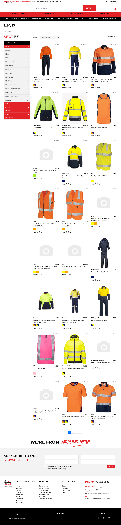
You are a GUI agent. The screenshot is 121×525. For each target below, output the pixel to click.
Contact (64, 486)
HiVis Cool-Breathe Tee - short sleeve (73, 416)
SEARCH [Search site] (89, 8)
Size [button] (17, 104)
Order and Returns (45, 492)
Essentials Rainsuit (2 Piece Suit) (100, 272)
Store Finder (66, 490)
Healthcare (48, 19)
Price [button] (17, 114)
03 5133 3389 (102, 482)
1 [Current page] (69, 432)
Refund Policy (43, 490)
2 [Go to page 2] (72, 432)
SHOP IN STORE (104, 14)
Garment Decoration (45, 499)
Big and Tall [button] (17, 117)
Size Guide (42, 496)
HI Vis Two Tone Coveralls (99, 320)
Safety (58, 19)
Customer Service (44, 486)
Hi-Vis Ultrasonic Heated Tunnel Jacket (73, 368)
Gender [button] (17, 111)
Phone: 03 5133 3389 (111, 2)
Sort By (35, 37)
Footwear (25, 19)
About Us (65, 488)
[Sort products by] (49, 37)
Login (63, 492)
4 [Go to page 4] (77, 432)
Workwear (14, 19)
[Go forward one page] (80, 432)
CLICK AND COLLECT (76, 14)
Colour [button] (17, 107)
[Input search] (57, 8)
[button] (108, 8)
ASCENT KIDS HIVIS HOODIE (43, 127)
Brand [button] (17, 46)
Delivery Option (44, 488)
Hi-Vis (6, 19)
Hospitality (68, 19)
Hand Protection (109, 19)
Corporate (36, 19)
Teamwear (79, 19)
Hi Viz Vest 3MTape (39, 368)
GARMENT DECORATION (19, 14)
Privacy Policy (61, 468)
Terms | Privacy (44, 494)
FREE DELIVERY (48, 14)
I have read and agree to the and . (59, 467)
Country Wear (92, 19)
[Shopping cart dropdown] (114, 8)
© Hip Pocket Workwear (17, 519)
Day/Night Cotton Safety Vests (100, 176)
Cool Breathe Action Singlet (99, 127)
